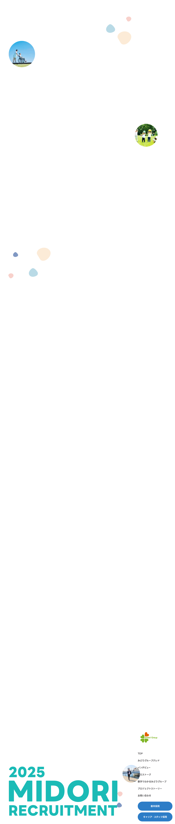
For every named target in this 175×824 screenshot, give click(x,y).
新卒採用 (155, 806)
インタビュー (144, 767)
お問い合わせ (144, 795)
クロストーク (144, 774)
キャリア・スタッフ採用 (155, 817)
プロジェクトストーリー (150, 788)
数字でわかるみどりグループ (152, 781)
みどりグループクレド (149, 760)
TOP (140, 753)
